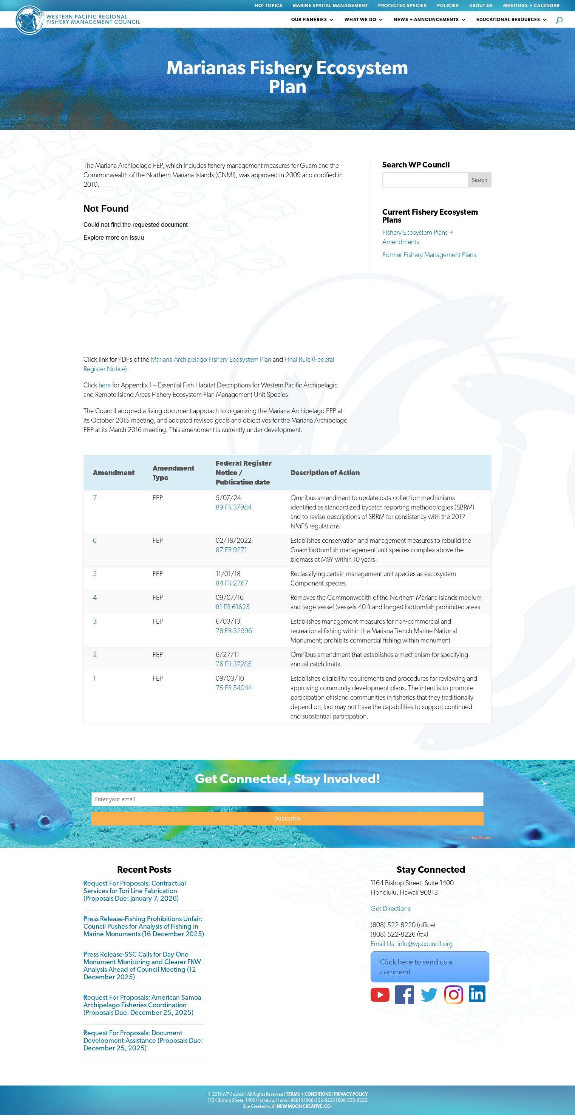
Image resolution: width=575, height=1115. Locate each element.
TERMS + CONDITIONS (308, 1094)
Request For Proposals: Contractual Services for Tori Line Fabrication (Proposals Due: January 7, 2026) (134, 890)
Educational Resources (508, 19)
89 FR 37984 (234, 507)
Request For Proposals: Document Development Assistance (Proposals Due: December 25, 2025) (143, 1040)
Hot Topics (269, 5)
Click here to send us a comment (416, 966)
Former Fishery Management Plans (429, 255)
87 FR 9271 (231, 550)
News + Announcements (426, 19)
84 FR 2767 (232, 583)
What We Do (360, 19)
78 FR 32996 (234, 631)
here (105, 385)
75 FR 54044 (234, 688)
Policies (448, 5)
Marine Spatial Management (330, 5)
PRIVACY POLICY (351, 1094)
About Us (481, 5)
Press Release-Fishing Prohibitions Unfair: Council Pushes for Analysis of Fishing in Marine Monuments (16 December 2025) (143, 926)
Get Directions (390, 908)
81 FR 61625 (233, 607)
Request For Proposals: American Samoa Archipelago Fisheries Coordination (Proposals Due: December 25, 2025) (142, 1004)
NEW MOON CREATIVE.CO (304, 1106)
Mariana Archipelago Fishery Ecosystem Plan (211, 359)
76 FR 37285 (234, 664)
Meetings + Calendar (531, 5)
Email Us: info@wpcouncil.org (412, 944)
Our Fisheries (309, 19)
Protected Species (402, 5)
